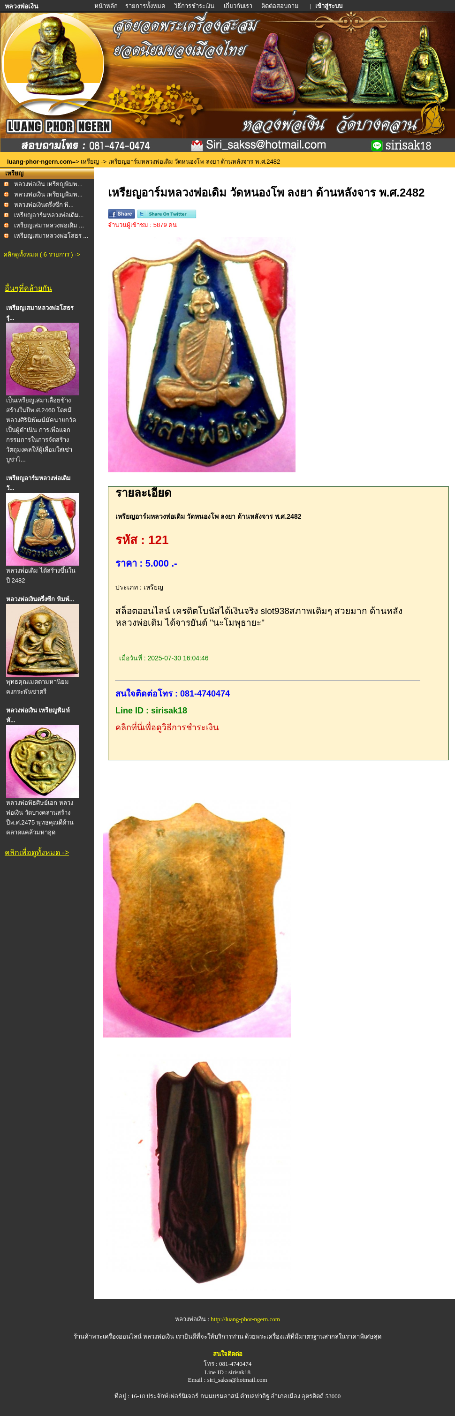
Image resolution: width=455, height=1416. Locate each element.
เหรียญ (90, 161)
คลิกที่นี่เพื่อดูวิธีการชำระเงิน (167, 727)
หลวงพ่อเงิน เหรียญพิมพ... (48, 184)
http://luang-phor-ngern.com (245, 1319)
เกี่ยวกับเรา (238, 5)
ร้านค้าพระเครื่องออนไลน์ (108, 1336)
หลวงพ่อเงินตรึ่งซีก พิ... (44, 204)
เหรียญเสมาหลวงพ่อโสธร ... (51, 235)
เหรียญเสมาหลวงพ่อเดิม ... (49, 225)
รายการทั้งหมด (145, 5)
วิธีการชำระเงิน (195, 5)
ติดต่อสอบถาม (280, 5)
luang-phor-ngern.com (39, 161)
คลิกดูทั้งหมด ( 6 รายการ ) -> (41, 254)
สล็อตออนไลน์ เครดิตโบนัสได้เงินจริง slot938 (202, 611)
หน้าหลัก (106, 5)
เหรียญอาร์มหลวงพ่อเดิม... (49, 215)
